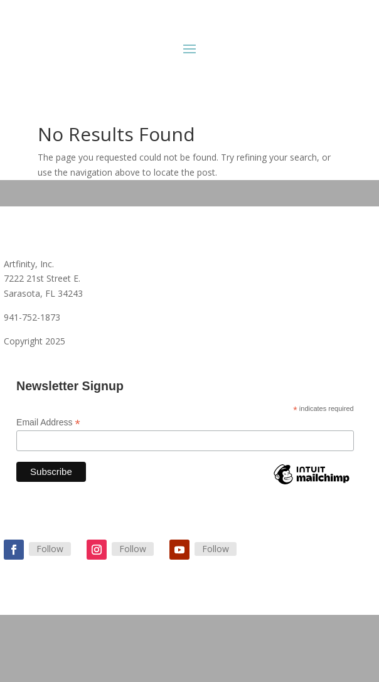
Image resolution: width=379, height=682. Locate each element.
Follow (49, 549)
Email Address (48, 423)
